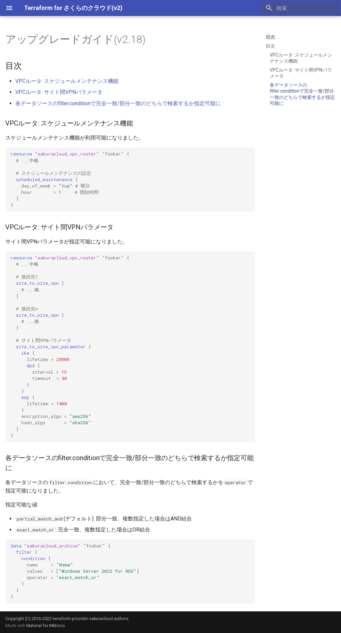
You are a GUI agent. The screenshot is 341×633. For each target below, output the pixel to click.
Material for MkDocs (45, 625)
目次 (270, 37)
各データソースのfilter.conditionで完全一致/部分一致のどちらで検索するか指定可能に (118, 103)
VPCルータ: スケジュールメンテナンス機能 (67, 81)
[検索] (301, 8)
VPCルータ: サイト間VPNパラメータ (59, 92)
